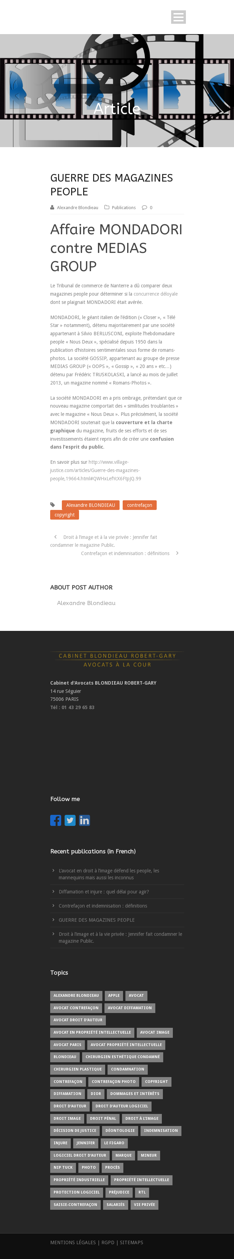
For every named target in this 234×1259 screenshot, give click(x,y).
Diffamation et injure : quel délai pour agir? (104, 891)
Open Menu (178, 17)
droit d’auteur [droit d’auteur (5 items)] (70, 1106)
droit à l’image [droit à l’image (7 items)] (141, 1118)
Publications (124, 207)
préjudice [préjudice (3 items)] (119, 1192)
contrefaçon (139, 505)
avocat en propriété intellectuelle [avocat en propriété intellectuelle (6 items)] (92, 1032)
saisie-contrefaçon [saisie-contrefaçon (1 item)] (75, 1204)
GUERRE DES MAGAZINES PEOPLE (97, 920)
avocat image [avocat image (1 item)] (154, 1032)
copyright (65, 515)
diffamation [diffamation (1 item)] (67, 1094)
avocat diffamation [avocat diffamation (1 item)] (130, 1008)
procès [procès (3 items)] (112, 1167)
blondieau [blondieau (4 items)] (65, 1057)
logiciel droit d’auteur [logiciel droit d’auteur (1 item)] (80, 1155)
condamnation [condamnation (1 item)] (127, 1069)
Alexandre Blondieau (77, 207)
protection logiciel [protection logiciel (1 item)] (77, 1192)
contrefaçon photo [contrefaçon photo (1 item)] (114, 1081)
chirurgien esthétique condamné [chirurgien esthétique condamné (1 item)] (123, 1057)
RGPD (107, 1242)
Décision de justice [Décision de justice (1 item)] (75, 1130)
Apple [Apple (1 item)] (114, 995)
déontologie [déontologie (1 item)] (120, 1130)
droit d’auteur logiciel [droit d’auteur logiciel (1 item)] (122, 1106)
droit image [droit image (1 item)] (67, 1118)
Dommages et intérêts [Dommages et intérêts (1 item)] (134, 1094)
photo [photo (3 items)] (89, 1167)
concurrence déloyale (156, 294)
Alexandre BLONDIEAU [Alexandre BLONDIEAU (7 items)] (76, 995)
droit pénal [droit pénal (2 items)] (103, 1118)
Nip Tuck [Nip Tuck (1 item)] (63, 1167)
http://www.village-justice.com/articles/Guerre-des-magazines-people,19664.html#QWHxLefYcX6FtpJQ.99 (95, 470)
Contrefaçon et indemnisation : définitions (103, 906)
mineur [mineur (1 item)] (149, 1155)
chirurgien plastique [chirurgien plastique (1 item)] (78, 1069)
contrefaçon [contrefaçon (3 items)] (68, 1081)
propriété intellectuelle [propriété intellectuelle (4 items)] (141, 1180)
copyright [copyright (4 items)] (156, 1081)
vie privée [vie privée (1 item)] (144, 1204)
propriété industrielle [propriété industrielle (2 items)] (79, 1180)
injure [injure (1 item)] (60, 1143)
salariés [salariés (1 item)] (116, 1204)
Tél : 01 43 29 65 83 (72, 707)
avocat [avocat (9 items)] (136, 995)
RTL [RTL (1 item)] (142, 1192)
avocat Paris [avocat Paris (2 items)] (67, 1045)
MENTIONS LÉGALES (73, 1242)
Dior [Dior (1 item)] (96, 1094)
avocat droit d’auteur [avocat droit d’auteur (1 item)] (78, 1020)
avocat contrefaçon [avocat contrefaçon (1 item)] (76, 1008)
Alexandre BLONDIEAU (90, 505)
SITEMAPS (131, 1242)
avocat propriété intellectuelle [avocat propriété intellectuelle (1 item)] (126, 1045)
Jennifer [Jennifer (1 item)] (86, 1143)
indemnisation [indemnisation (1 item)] (161, 1130)
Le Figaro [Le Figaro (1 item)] (114, 1143)
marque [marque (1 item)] (123, 1155)
